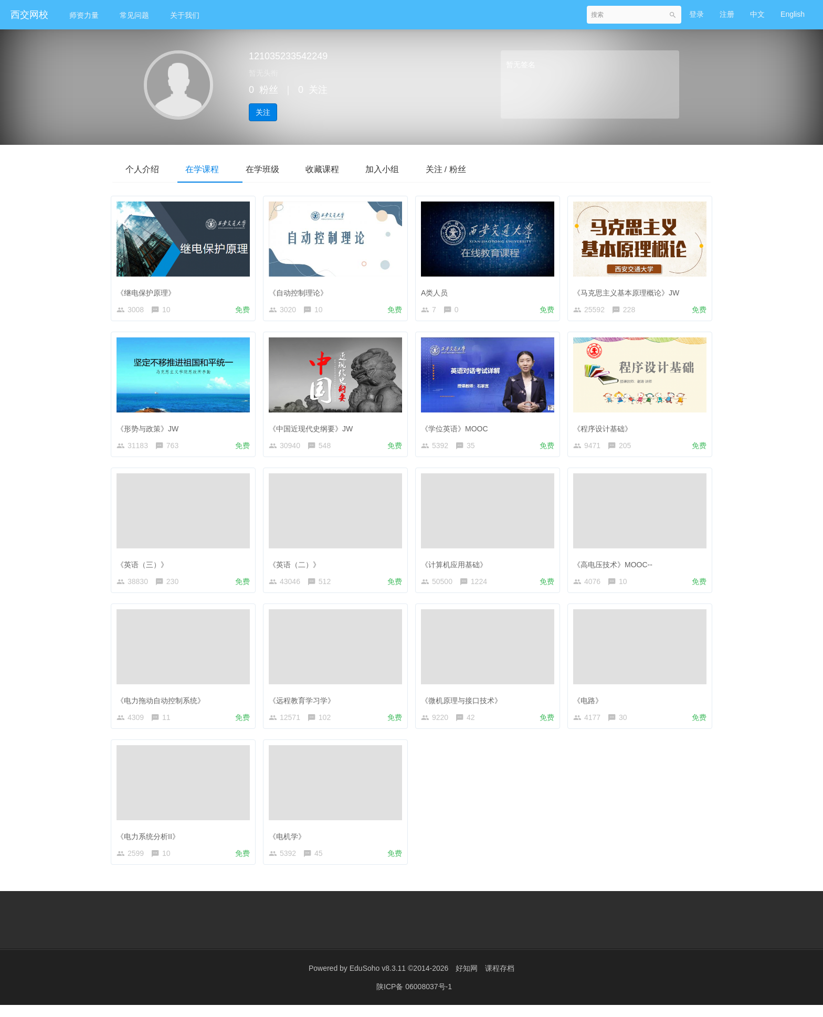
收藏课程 (340, 168)
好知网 (467, 980)
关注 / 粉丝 (473, 168)
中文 (757, 14)
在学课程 (210, 168)
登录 (696, 14)
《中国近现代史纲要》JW (313, 429)
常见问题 (134, 15)
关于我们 (184, 15)
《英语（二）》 (297, 567)
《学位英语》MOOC (457, 429)
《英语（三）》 (145, 567)
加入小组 (405, 168)
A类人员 (437, 291)
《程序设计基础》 (605, 429)
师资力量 (84, 15)
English (792, 14)
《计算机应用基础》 (457, 567)
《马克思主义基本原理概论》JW (629, 291)
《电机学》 (289, 843)
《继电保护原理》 (148, 291)
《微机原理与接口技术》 (464, 705)
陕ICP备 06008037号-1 (414, 998)
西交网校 (29, 14)
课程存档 (499, 980)
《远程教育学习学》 (304, 705)
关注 (263, 112)
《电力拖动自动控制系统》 (163, 705)
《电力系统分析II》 (150, 843)
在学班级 (275, 168)
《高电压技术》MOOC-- (615, 567)
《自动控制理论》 (300, 291)
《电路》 (590, 705)
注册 (727, 14)
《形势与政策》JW (150, 429)
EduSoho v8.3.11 (378, 980)
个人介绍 (145, 168)
